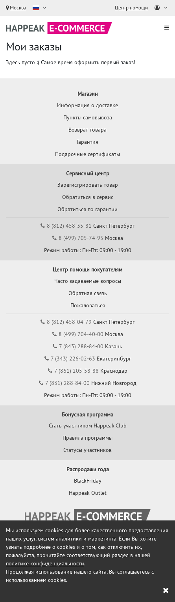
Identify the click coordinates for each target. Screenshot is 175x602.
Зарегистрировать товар (87, 184)
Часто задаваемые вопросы (87, 280)
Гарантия (87, 141)
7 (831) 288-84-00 (67, 382)
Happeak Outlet (88, 492)
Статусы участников (87, 449)
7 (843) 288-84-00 (81, 346)
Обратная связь (87, 293)
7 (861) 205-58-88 (76, 370)
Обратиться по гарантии (87, 209)
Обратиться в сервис (87, 197)
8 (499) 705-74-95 (81, 238)
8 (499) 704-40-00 (81, 334)
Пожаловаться (87, 305)
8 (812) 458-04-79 (69, 321)
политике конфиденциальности (45, 563)
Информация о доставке (87, 105)
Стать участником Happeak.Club (88, 425)
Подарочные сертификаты (87, 154)
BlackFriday (87, 480)
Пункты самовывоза (87, 117)
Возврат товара (87, 129)
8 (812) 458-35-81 (69, 225)
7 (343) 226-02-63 (73, 358)
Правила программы (87, 437)
